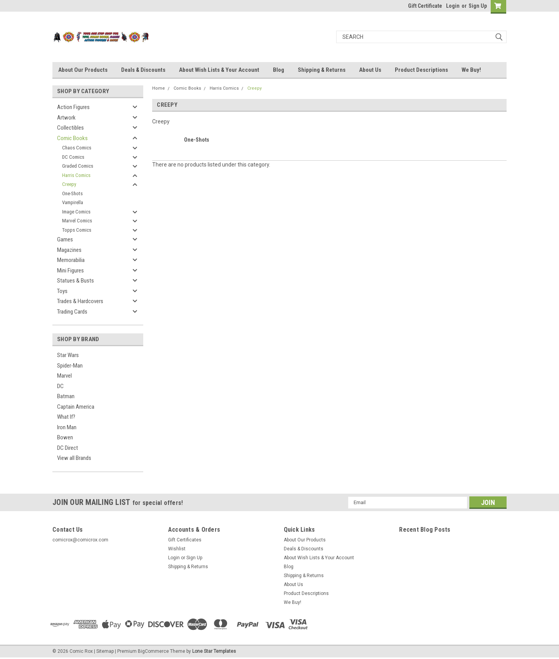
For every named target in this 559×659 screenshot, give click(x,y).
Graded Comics (77, 166)
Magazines (69, 249)
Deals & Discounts (143, 69)
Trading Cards (72, 311)
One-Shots (72, 193)
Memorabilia (71, 260)
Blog (278, 69)
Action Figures (73, 107)
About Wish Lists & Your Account (219, 69)
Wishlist (177, 548)
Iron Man (66, 427)
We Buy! (471, 69)
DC (60, 386)
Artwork (66, 117)
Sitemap (105, 651)
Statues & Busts (75, 280)
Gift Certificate (425, 6)
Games (65, 239)
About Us (370, 69)
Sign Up (478, 6)
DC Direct (67, 447)
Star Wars (68, 355)
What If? (66, 416)
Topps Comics (76, 230)
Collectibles (70, 127)
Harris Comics (76, 175)
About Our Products (83, 69)
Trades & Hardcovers (80, 301)
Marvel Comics (77, 221)
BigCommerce (153, 651)
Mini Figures (70, 270)
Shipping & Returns (321, 69)
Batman (66, 396)
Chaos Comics (76, 148)
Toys (62, 291)
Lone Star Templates (214, 651)
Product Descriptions (421, 69)
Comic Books (72, 138)
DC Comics (73, 157)
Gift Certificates (184, 540)
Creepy (69, 184)
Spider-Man (70, 365)
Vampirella (72, 202)
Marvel (64, 375)
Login (453, 6)
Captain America (75, 406)
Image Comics (76, 212)
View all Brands (74, 457)
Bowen (65, 437)
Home (158, 88)
